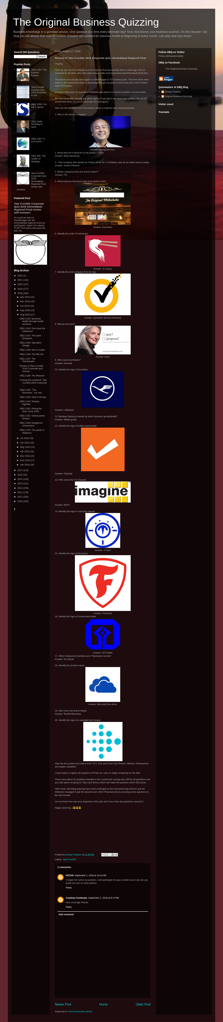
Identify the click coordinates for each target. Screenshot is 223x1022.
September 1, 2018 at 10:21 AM (90, 875)
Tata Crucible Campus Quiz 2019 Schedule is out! (38, 91)
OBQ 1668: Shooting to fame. (37, 124)
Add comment (66, 914)
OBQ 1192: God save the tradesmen (32, 329)
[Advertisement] (30, 564)
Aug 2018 (25, 314)
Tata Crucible (69, 859)
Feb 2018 (25, 460)
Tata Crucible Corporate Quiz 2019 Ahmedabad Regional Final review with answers (31, 181)
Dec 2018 (25, 297)
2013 (20, 488)
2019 (20, 289)
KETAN (70, 875)
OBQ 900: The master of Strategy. (38, 159)
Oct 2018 (25, 306)
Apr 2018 (25, 451)
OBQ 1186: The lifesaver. (32, 375)
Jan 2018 (25, 464)
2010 (20, 501)
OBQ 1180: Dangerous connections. (31, 424)
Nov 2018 (25, 301)
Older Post (143, 1004)
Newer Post (63, 1004)
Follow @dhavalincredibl (171, 56)
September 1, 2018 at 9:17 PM (103, 898)
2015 (20, 479)
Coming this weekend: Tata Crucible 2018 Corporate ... (33, 383)
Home (103, 1004)
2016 (20, 474)
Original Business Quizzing (178, 96)
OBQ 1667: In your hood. (38, 140)
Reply (69, 887)
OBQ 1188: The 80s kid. (32, 354)
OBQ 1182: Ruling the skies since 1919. (31, 410)
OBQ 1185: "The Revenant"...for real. (31, 391)
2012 (20, 492)
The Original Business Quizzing (86, 22)
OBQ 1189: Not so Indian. (32, 350)
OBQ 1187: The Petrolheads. (27, 360)
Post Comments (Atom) (80, 1011)
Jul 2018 (24, 438)
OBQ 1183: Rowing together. (29, 402)
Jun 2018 (25, 442)
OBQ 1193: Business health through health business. (31, 321)
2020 (20, 284)
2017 (20, 470)
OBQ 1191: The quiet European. (30, 337)
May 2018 (25, 447)
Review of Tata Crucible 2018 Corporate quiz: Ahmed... (31, 369)
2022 (20, 275)
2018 (20, 293)
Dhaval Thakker (173, 91)
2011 (20, 496)
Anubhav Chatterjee (76, 898)
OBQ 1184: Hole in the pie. (33, 397)
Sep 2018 (25, 310)
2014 (20, 483)
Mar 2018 (25, 456)
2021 (20, 280)
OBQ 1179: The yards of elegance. (32, 431)
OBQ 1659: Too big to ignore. (39, 105)
